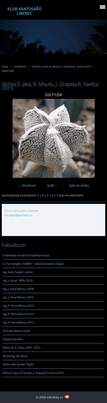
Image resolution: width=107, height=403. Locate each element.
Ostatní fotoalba (13, 339)
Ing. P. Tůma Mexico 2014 (18, 322)
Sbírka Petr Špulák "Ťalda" (18, 364)
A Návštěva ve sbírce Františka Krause (26, 255)
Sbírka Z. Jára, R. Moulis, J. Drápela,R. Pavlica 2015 (61, 66)
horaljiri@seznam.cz (18, 215)
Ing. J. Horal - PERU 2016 (18, 280)
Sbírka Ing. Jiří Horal (15, 356)
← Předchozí (27, 185)
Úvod (5, 66)
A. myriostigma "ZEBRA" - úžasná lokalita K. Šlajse (33, 263)
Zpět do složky (79, 185)
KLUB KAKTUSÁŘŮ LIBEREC (24, 11)
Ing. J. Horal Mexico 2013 (18, 297)
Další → (52, 185)
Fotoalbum (20, 66)
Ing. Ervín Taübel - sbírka (18, 272)
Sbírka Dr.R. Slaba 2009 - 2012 (21, 347)
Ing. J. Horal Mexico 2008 (18, 289)
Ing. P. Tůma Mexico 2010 (18, 305)
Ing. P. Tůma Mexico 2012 (18, 314)
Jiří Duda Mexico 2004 (16, 331)
